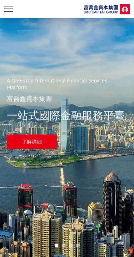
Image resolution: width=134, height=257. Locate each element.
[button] (56, 245)
